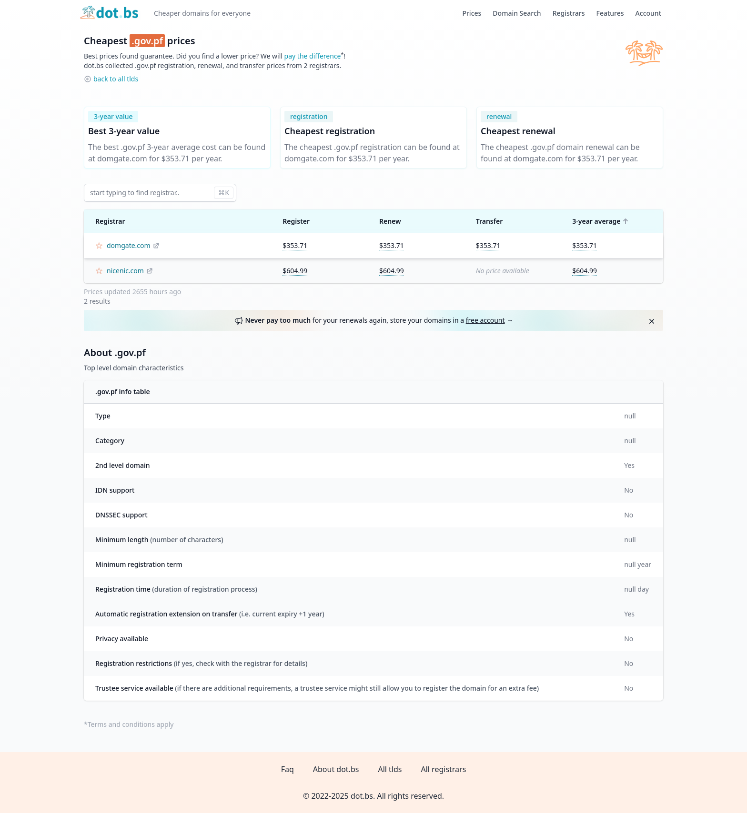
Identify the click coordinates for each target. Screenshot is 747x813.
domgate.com (122, 158)
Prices (471, 13)
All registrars (443, 769)
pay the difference (312, 55)
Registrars (569, 13)
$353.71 (176, 158)
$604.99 (295, 270)
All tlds (390, 769)
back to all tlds (115, 78)
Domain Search (517, 13)
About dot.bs (336, 769)
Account (648, 13)
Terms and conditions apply (131, 724)
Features (610, 13)
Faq (287, 769)
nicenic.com (125, 270)
